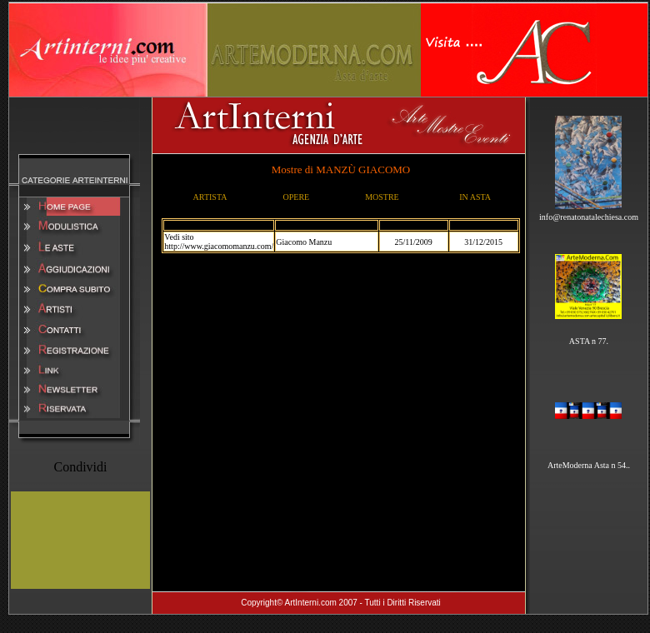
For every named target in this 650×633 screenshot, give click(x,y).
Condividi (80, 467)
